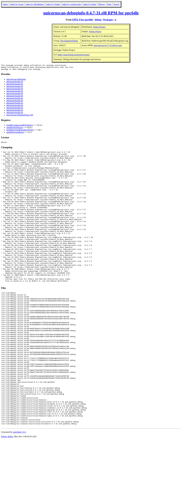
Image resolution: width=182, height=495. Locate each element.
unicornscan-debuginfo (16, 80)
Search (116, 4)
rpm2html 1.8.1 (19, 487)
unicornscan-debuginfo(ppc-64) (19, 116)
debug (98, 19)
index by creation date (71, 4)
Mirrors (102, 4)
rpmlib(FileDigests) (14, 129)
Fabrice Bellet (7, 492)
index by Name (89, 4)
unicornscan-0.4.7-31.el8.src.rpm (108, 45)
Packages (108, 19)
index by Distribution (35, 4)
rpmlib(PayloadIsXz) (15, 133)
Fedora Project (99, 27)
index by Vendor (53, 4)
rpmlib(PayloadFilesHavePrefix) (20, 131)
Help (109, 4)
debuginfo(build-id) (14, 83)
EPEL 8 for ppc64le (82, 19)
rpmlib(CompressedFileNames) (19, 126)
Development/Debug (69, 41)
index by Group (16, 4)
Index (5, 4)
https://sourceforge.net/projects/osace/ (74, 55)
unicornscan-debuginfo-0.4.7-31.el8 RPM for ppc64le (91, 12)
